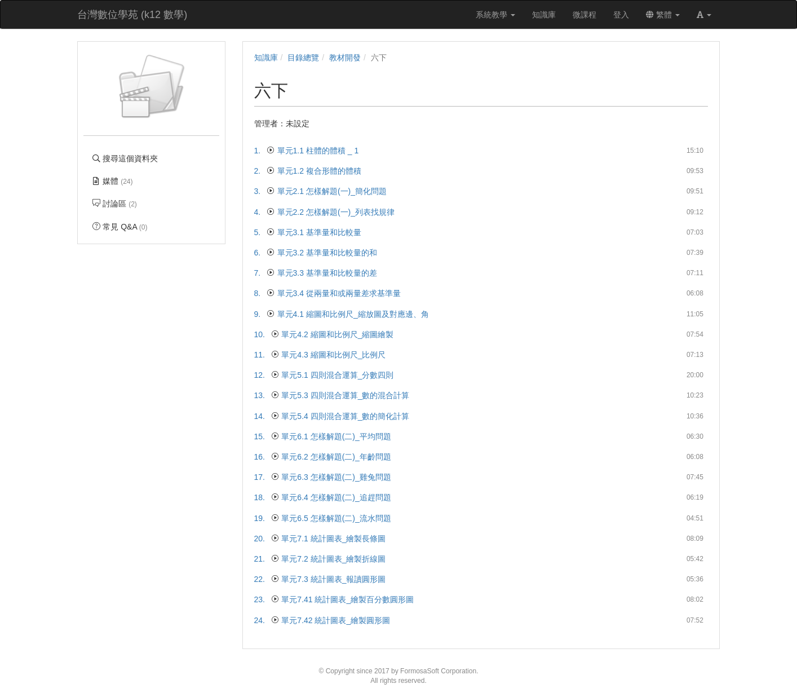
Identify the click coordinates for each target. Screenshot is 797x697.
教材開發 (345, 57)
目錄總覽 (303, 57)
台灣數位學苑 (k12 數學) (132, 14)
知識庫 (266, 57)
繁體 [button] (663, 14)
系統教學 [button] (495, 14)
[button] (704, 15)
